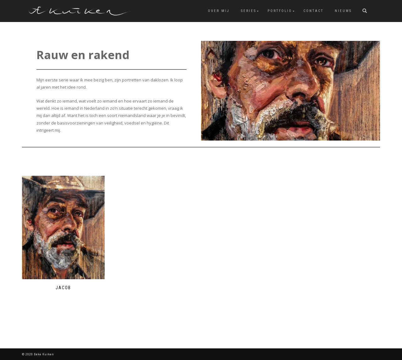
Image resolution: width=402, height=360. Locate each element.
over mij (219, 11)
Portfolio (280, 11)
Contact (313, 11)
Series (248, 11)
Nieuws (343, 11)
